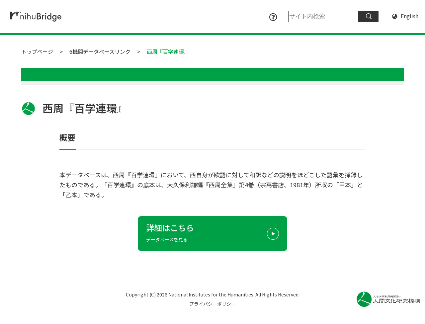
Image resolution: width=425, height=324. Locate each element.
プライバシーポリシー (212, 303)
